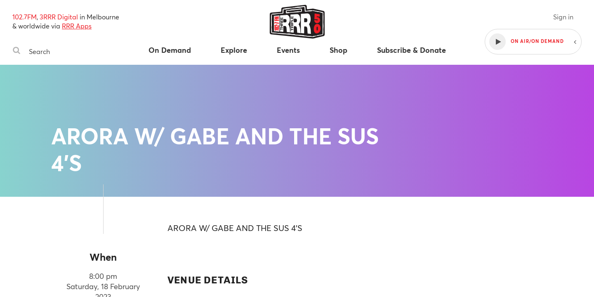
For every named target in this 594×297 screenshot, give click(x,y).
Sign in (563, 16)
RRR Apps (77, 25)
